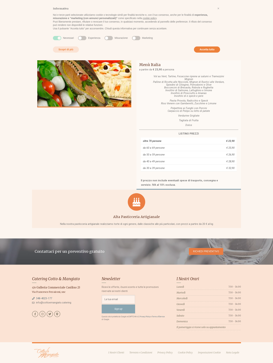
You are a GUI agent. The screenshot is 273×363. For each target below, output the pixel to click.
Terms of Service (158, 317)
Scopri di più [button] (65, 49)
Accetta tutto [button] (207, 49)
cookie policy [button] (150, 18)
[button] (218, 8)
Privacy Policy (144, 317)
